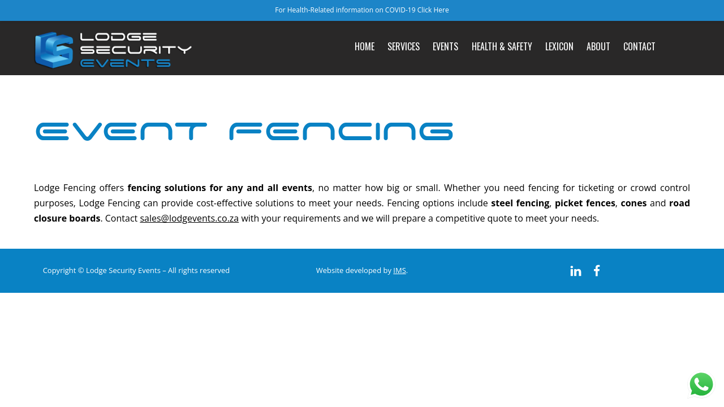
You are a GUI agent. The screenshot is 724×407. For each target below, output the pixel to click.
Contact (639, 46)
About (598, 46)
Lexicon (559, 46)
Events (445, 46)
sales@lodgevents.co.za (189, 218)
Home (364, 46)
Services (403, 46)
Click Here (433, 10)
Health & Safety (502, 46)
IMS (399, 270)
